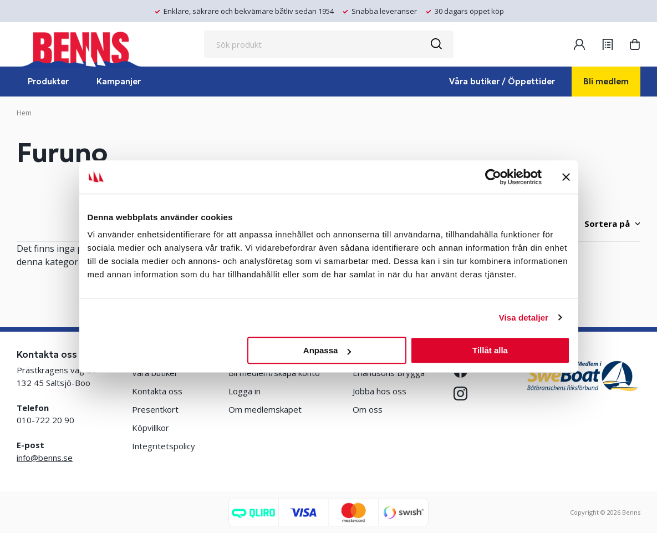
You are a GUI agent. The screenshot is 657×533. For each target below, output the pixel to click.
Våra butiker (155, 372)
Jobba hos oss (379, 391)
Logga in (244, 391)
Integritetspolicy (163, 445)
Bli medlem (606, 81)
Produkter (48, 81)
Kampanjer (118, 81)
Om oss (368, 409)
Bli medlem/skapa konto (274, 372)
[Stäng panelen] (566, 177)
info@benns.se (45, 457)
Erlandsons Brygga (389, 372)
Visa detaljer (523, 317)
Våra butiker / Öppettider (502, 81)
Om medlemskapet (265, 409)
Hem (24, 113)
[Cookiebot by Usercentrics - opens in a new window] (493, 177)
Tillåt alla (490, 350)
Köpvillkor (150, 427)
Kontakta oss (157, 391)
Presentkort (155, 409)
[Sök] (435, 44)
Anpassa (327, 350)
